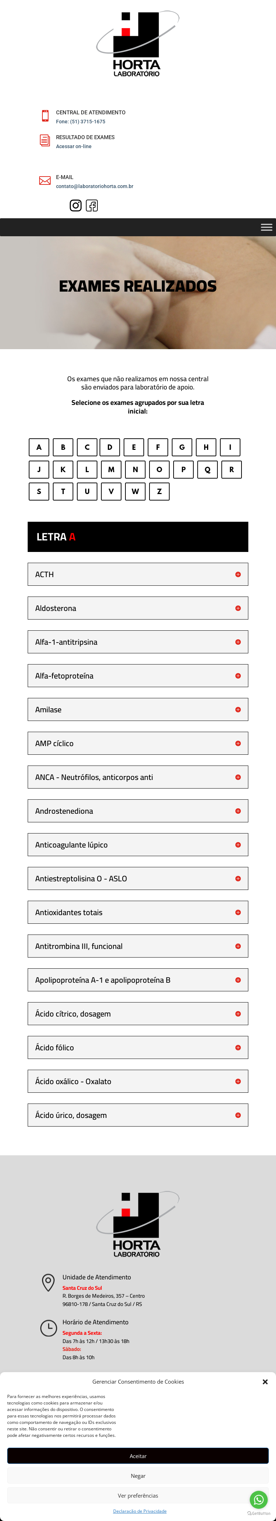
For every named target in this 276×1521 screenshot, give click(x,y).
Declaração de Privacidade (140, 1511)
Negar (138, 1475)
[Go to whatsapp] (259, 1500)
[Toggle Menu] (266, 227)
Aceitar (138, 1456)
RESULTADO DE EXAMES (85, 137)
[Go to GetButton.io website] (258, 1513)
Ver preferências (138, 1495)
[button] (265, 1381)
